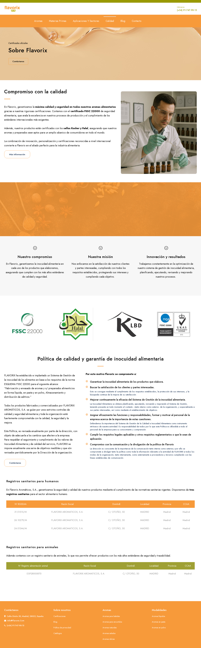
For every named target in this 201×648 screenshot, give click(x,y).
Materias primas (57, 21)
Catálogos (57, 633)
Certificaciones (59, 616)
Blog (122, 21)
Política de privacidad (62, 627)
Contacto (136, 21)
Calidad (110, 21)
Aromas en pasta (158, 621)
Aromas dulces (109, 639)
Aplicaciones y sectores (86, 21)
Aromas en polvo (159, 627)
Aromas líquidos (158, 616)
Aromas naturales (110, 627)
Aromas (38, 21)
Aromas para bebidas (111, 616)
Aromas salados (109, 633)
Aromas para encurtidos (112, 621)
